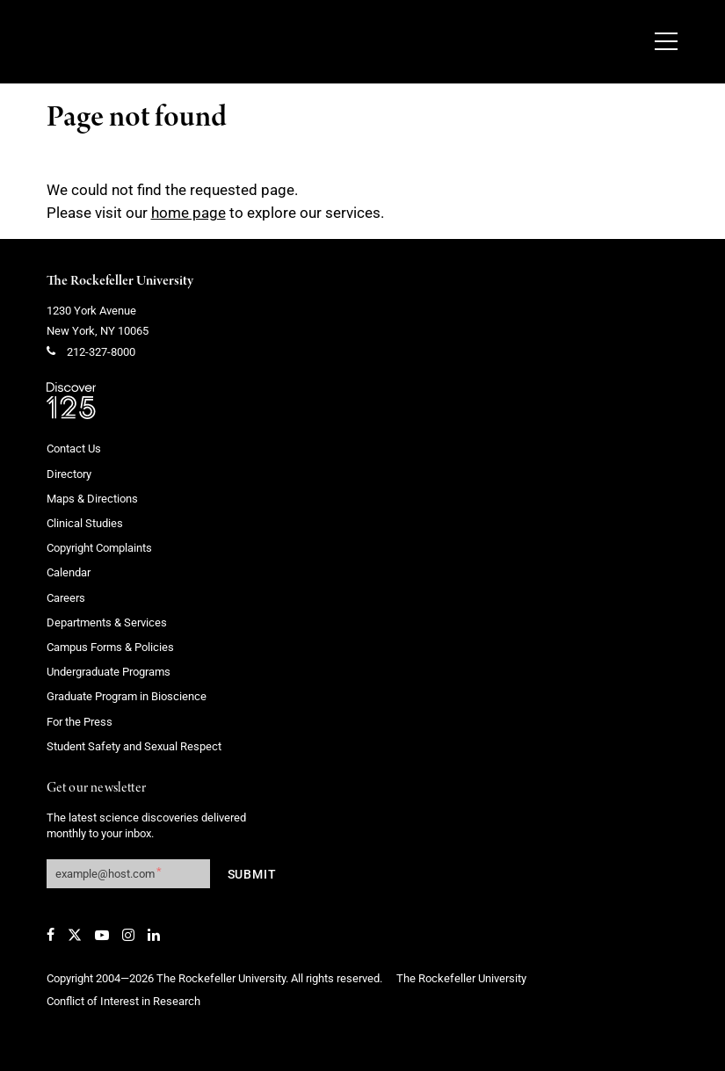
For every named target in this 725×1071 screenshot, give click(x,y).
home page (188, 212)
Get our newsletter (97, 788)
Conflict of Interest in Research (123, 1001)
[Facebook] (50, 934)
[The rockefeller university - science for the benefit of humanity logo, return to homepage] (235, 42)
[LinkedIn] (154, 934)
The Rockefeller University (120, 281)
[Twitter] (75, 934)
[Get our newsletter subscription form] (128, 873)
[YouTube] (102, 934)
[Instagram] (128, 934)
